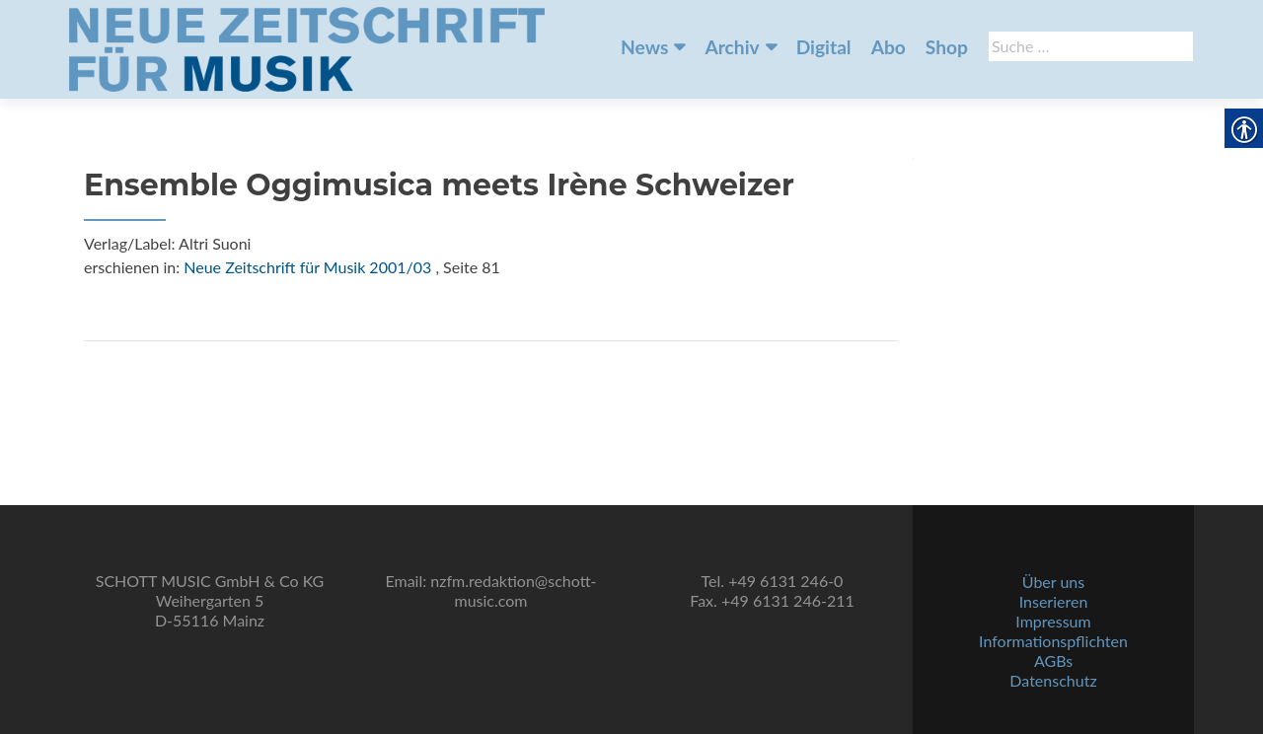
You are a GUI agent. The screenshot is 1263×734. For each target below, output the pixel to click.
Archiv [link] (732, 47)
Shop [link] (947, 47)
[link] (307, 47)
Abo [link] (888, 47)
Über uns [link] (1053, 581)
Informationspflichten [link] (1053, 640)
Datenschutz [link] (1052, 680)
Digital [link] (824, 47)
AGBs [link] (1053, 660)
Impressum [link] (1052, 621)
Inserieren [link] (1053, 601)
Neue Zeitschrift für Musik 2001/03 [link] (307, 266)
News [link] (644, 47)
